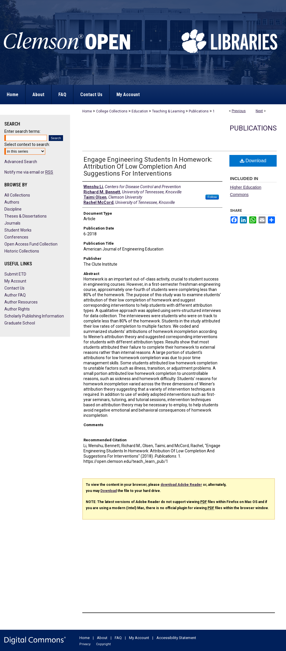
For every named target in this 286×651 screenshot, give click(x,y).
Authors (11, 202)
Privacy (84, 644)
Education (140, 111)
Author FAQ (15, 295)
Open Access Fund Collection (30, 244)
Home (87, 111)
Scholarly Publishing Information (34, 316)
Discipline (13, 209)
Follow (212, 197)
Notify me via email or (28, 172)
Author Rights (17, 309)
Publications (199, 111)
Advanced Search (20, 161)
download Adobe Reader (181, 485)
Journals (12, 223)
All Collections (17, 195)
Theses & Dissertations (25, 216)
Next (259, 111)
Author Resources (21, 302)
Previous (239, 111)
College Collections (112, 111)
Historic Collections (21, 251)
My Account (15, 281)
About (102, 638)
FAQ (118, 638)
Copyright (103, 644)
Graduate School (19, 323)
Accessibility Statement (176, 638)
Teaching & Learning (168, 111)
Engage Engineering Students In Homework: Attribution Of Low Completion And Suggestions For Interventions (147, 166)
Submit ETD (15, 274)
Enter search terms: (22, 131)
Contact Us (14, 288)
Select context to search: (27, 144)
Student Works (18, 230)
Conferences (16, 237)
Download (253, 160)
